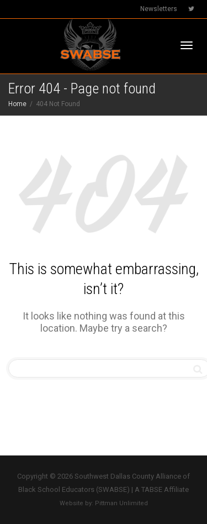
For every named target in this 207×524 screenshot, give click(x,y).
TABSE (151, 489)
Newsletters (158, 9)
